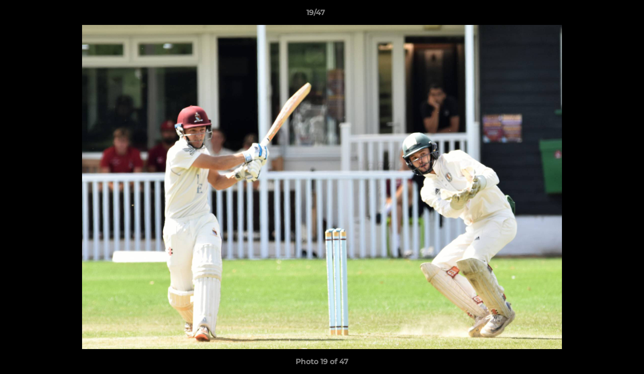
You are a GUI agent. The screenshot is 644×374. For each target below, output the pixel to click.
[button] (600, 15)
